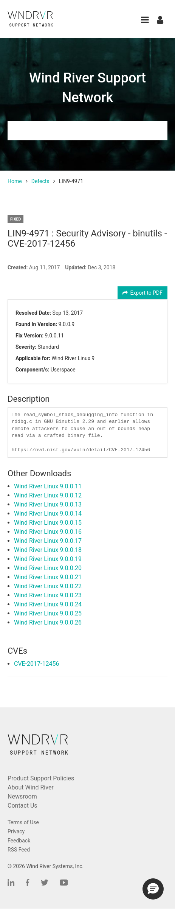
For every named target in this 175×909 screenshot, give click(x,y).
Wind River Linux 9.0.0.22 (48, 586)
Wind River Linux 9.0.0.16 (48, 531)
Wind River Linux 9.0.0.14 (48, 513)
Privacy (16, 831)
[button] (145, 20)
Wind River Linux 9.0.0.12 (48, 495)
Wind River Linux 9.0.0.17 (48, 540)
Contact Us (22, 805)
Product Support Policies (41, 778)
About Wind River (31, 787)
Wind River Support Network (87, 88)
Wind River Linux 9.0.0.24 (48, 604)
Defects (40, 181)
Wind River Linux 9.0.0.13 (48, 504)
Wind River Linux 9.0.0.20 (48, 568)
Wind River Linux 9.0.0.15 (48, 522)
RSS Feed (19, 850)
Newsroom (22, 796)
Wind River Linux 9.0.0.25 (48, 613)
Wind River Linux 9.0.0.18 (48, 549)
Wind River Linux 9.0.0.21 (48, 577)
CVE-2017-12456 (36, 663)
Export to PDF (142, 293)
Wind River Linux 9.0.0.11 (48, 486)
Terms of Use (23, 822)
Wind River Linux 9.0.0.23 (48, 595)
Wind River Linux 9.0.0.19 (48, 558)
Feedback (19, 841)
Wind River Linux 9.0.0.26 (48, 622)
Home (15, 181)
